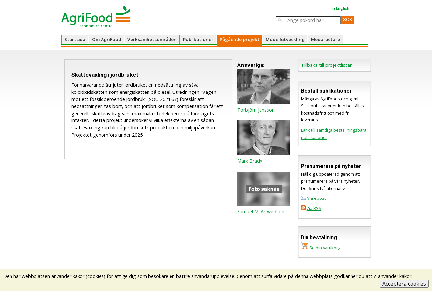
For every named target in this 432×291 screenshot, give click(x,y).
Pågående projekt (240, 39)
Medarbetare (325, 39)
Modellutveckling (285, 39)
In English (340, 8)
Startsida (74, 39)
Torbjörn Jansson (256, 110)
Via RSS (314, 208)
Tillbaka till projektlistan (326, 65)
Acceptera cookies (404, 283)
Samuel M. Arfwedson (260, 211)
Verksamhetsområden (152, 39)
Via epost (316, 198)
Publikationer (198, 39)
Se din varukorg (324, 248)
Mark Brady (249, 161)
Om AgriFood (106, 39)
